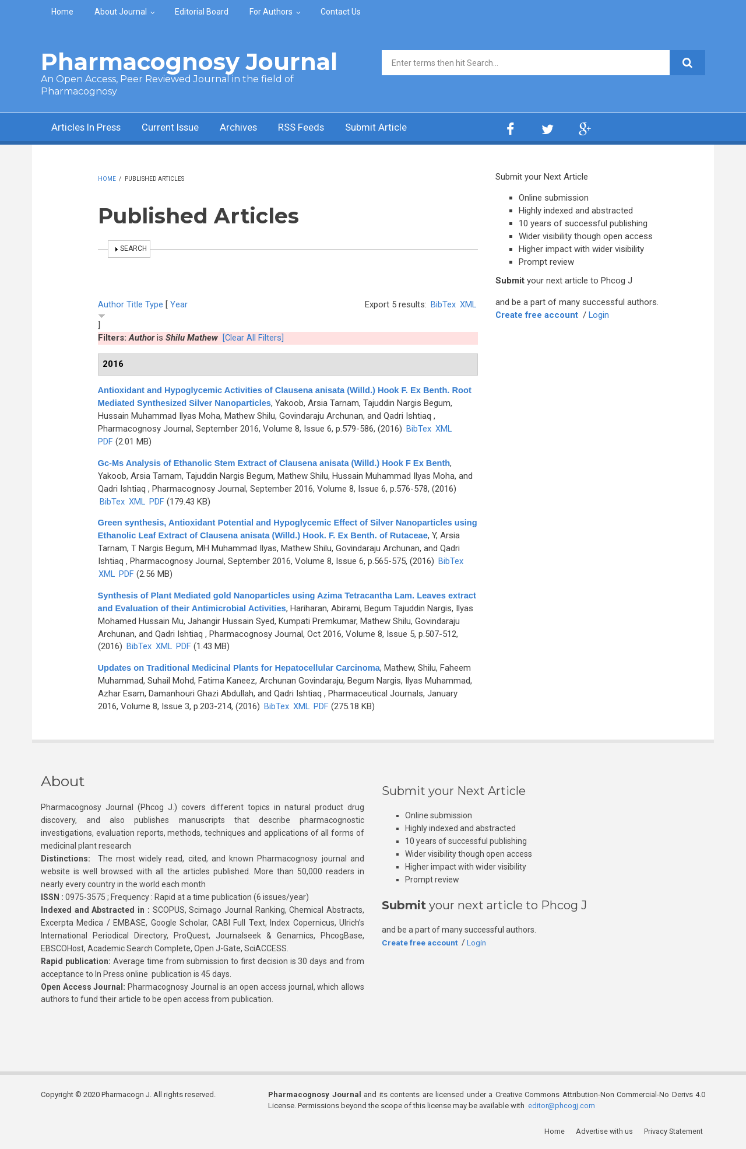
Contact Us (341, 11)
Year (179, 304)
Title (134, 304)
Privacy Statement (675, 1131)
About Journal (120, 11)
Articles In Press (89, 128)
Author (111, 304)
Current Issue (180, 128)
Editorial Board (201, 11)
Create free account (537, 315)
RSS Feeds (320, 128)
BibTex (442, 304)
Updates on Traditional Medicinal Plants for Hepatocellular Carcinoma (243, 667)
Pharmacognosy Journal (189, 61)
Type (154, 304)
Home (62, 11)
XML (467, 304)
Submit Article (398, 128)
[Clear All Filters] (253, 337)
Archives (253, 128)
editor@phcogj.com (562, 1105)
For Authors (271, 11)
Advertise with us (606, 1131)
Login (600, 315)
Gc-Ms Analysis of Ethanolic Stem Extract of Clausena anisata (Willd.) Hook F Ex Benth (278, 463)
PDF (105, 441)
